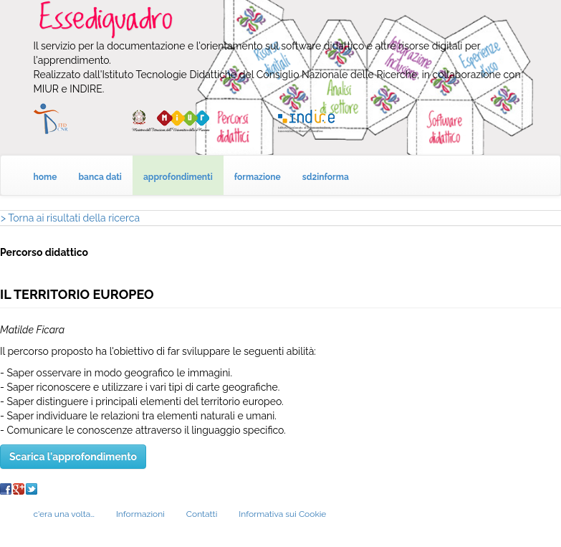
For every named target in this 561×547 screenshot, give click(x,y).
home (45, 177)
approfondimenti (178, 177)
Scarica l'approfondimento (73, 456)
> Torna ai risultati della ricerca (70, 218)
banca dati (100, 177)
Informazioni (140, 514)
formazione (257, 177)
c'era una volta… (64, 514)
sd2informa (325, 177)
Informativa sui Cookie (282, 514)
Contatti (201, 514)
